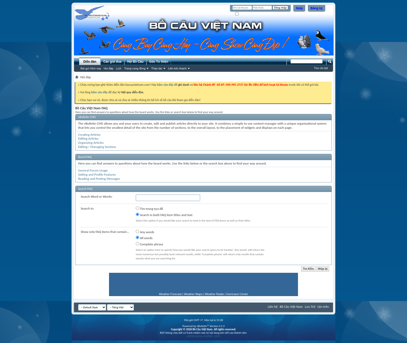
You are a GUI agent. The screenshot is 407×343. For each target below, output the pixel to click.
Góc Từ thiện (158, 61)
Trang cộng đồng (134, 68)
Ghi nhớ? (242, 14)
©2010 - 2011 (212, 336)
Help (299, 8)
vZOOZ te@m (194, 336)
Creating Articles (89, 135)
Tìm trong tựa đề (149, 208)
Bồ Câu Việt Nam (291, 307)
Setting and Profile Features (97, 174)
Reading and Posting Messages (99, 179)
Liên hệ (273, 307)
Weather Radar (214, 294)
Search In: (87, 208)
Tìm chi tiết (321, 68)
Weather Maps (193, 294)
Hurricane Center (237, 294)
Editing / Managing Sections (97, 147)
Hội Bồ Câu (135, 61)
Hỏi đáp (108, 68)
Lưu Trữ (310, 307)
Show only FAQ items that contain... (105, 232)
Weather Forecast (170, 294)
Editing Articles (88, 138)
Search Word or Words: (96, 196)
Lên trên (323, 307)
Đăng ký (316, 8)
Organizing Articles (91, 143)
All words (144, 238)
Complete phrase (149, 244)
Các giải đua (112, 61)
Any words (145, 232)
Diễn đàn (89, 61)
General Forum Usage (93, 170)
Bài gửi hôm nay (90, 68)
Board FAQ (84, 157)
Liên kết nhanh (177, 68)
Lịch (118, 68)
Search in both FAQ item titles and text (164, 215)
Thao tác (156, 68)
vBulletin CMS (87, 117)
